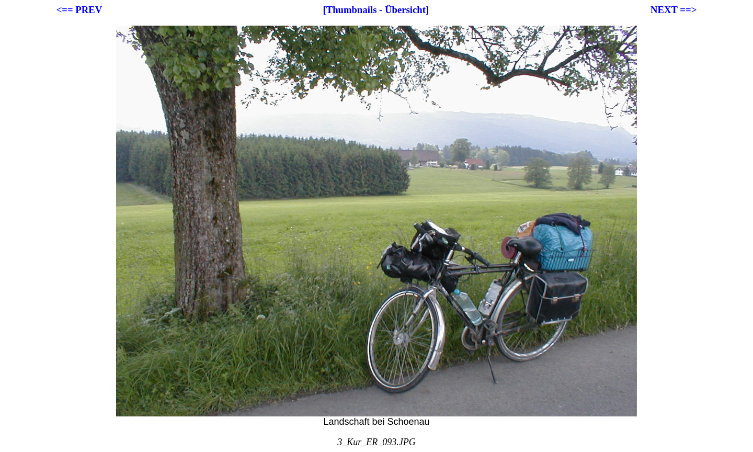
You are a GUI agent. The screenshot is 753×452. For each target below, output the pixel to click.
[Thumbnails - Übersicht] (376, 9)
